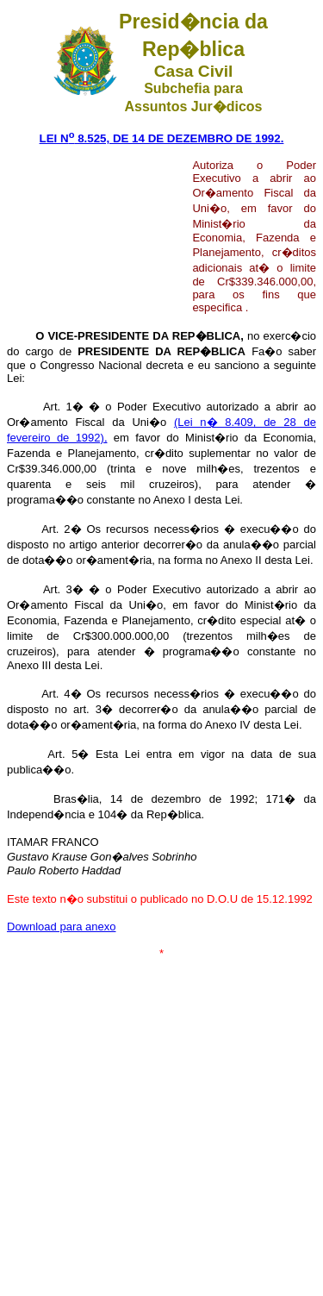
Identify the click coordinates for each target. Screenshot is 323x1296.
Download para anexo (61, 926)
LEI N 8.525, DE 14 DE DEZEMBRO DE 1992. (162, 138)
